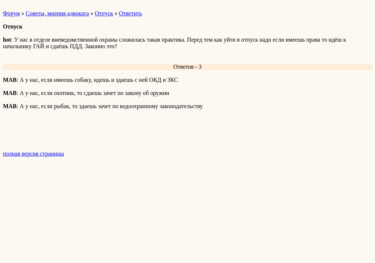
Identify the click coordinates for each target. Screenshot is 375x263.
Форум (11, 13)
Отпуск (104, 13)
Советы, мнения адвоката (57, 13)
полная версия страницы (33, 153)
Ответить (130, 13)
